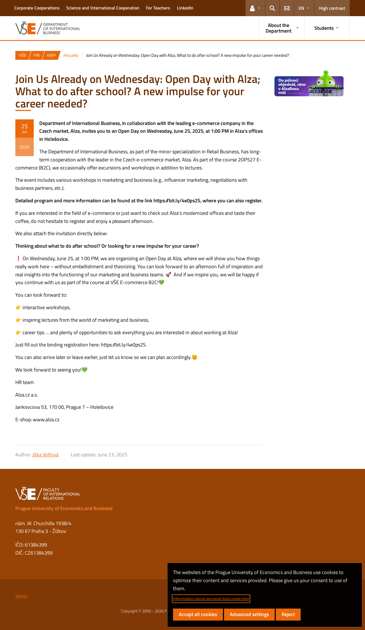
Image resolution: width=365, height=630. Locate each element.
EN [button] (301, 8)
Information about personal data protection (211, 598)
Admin (21, 596)
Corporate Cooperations (37, 7)
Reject (288, 614)
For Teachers (158, 7)
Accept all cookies (198, 614)
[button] (255, 8)
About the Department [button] (278, 28)
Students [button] (324, 28)
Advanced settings (249, 614)
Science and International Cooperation (102, 7)
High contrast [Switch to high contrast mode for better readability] (332, 8)
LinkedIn (185, 7)
